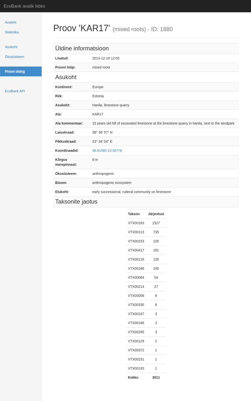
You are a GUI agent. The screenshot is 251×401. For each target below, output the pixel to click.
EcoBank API (15, 91)
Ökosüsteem (14, 57)
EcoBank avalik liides (24, 6)
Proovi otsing (15, 71)
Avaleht (10, 22)
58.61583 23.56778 (107, 150)
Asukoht (11, 47)
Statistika (12, 32)
